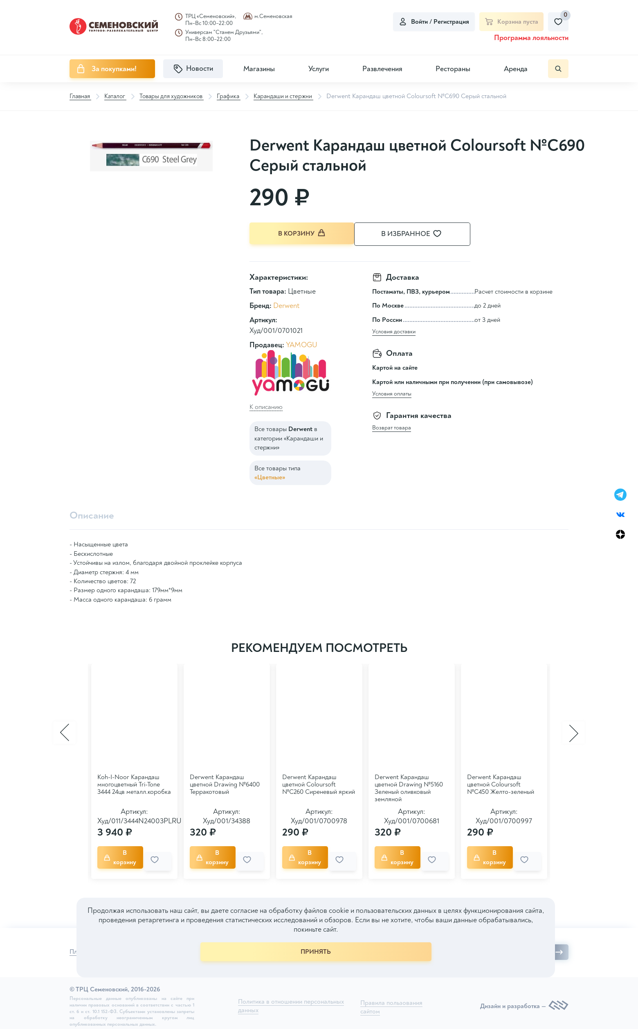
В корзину (302, 233)
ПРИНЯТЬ (316, 952)
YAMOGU (301, 343)
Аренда (516, 69)
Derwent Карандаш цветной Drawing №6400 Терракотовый (225, 783)
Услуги (318, 69)
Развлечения (382, 69)
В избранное (421, 234)
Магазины (259, 69)
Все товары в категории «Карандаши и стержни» (288, 437)
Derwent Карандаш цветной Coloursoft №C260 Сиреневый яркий (318, 783)
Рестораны (453, 69)
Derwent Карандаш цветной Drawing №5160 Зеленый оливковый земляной (409, 787)
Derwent (286, 305)
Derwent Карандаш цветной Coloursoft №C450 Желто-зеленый (500, 783)
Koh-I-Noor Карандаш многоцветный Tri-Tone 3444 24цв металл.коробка (134, 783)
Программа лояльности (531, 38)
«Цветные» (269, 476)
